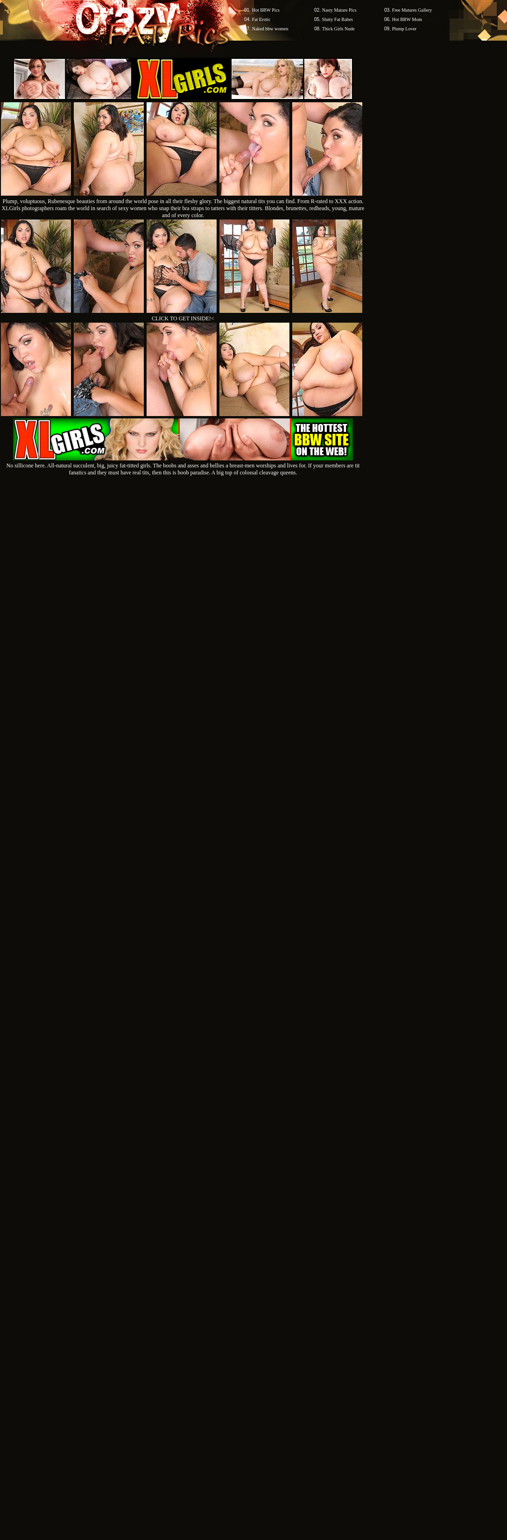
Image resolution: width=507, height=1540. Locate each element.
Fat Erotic (261, 19)
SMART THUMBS (270, 1259)
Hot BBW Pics (266, 10)
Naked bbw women (270, 28)
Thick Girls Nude (338, 28)
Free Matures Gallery (412, 10)
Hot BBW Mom (407, 19)
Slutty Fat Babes (337, 19)
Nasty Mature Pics (339, 10)
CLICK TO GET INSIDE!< (183, 318)
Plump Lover (404, 28)
